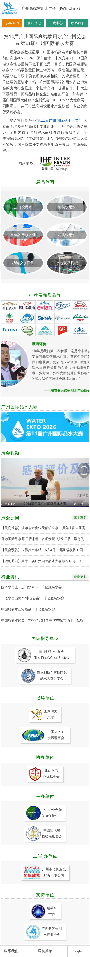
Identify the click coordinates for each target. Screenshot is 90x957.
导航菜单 (45, 951)
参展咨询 (12, 23)
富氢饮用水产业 (23, 235)
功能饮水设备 (23, 263)
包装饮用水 (67, 207)
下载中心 (56, 23)
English (78, 951)
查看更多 (80, 517)
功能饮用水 (67, 235)
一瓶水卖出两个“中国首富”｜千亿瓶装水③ (32, 598)
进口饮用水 (23, 207)
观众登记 (34, 23)
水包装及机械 (67, 263)
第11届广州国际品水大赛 (58, 120)
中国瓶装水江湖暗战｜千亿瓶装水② (28, 609)
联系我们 (77, 23)
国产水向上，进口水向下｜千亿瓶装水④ (31, 587)
